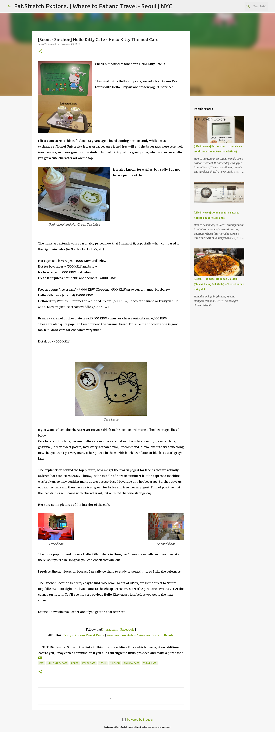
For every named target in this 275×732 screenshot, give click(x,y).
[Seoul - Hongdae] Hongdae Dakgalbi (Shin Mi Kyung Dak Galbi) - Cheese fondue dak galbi (219, 284)
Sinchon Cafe (131, 663)
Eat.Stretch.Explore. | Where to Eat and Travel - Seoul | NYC (93, 6)
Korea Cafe (88, 663)
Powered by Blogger (137, 719)
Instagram (109, 629)
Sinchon (115, 663)
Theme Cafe (149, 663)
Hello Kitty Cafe (57, 663)
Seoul (102, 663)
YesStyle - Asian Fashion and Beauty (148, 635)
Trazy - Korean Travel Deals (83, 635)
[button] (40, 51)
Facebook (127, 629)
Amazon (113, 635)
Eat (41, 663)
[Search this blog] (249, 6)
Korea (74, 663)
